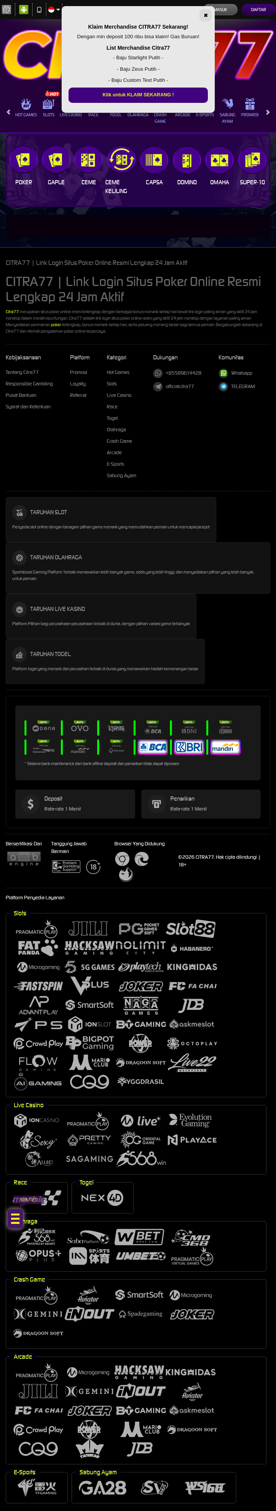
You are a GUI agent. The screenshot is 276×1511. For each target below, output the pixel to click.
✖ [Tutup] (205, 15)
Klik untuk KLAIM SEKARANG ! (137, 94)
